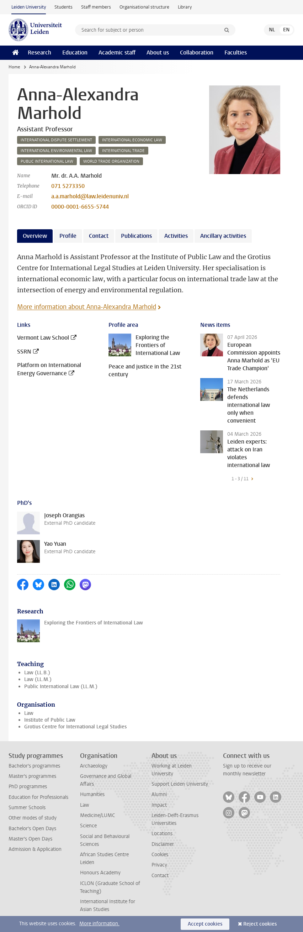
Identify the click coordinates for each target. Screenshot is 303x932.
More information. (99, 923)
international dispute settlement (56, 140)
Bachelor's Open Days (32, 828)
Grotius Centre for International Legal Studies (75, 726)
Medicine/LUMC (97, 815)
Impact (159, 805)
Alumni (159, 794)
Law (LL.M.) (38, 679)
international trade (123, 150)
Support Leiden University (180, 784)
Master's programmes (32, 776)
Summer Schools (27, 807)
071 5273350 (68, 186)
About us (158, 52)
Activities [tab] (176, 236)
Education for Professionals (38, 797)
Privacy (159, 865)
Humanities (92, 794)
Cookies (160, 854)
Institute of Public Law (49, 720)
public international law (47, 161)
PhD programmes (28, 786)
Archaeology (93, 766)
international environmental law (56, 150)
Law (28, 713)
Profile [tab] (67, 236)
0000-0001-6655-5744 (80, 206)
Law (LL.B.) (37, 672)
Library (185, 7)
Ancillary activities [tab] (223, 236)
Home (14, 67)
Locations (162, 833)
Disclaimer (163, 844)
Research (39, 52)
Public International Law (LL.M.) (60, 686)
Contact (160, 875)
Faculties (235, 52)
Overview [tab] (35, 236)
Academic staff (117, 52)
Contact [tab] (98, 236)
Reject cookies (260, 924)
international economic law (132, 140)
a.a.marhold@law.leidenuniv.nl (90, 196)
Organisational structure (144, 7)
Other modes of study (33, 818)
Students (63, 7)
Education (74, 52)
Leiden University (28, 7)
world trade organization (111, 161)
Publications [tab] (136, 236)
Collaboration (196, 52)
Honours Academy (100, 872)
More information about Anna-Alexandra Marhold (86, 307)
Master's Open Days (30, 839)
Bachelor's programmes (34, 766)
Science (88, 825)
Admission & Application (35, 849)
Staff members (96, 7)
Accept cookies (205, 924)
